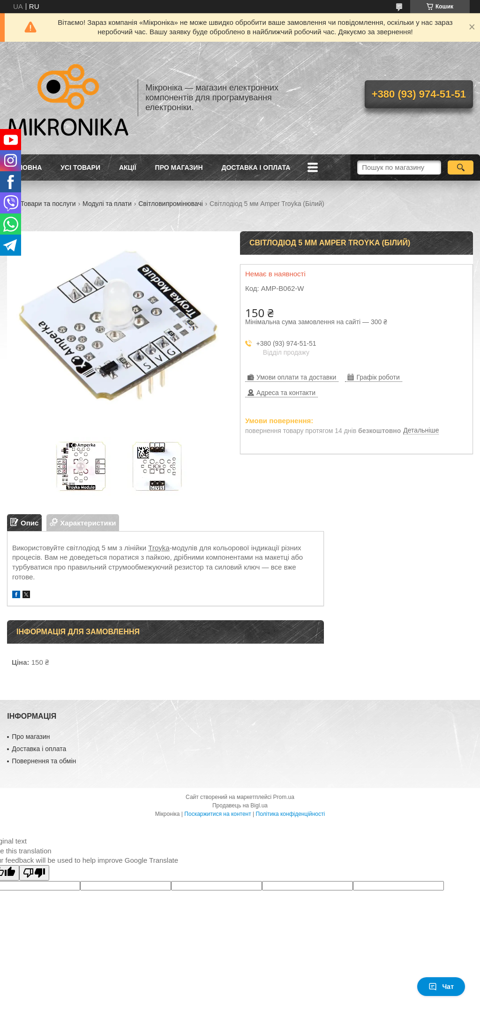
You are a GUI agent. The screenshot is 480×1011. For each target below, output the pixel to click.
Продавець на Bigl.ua (240, 805)
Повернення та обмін (44, 761)
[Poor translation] (34, 873)
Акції (127, 167)
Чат (441, 986)
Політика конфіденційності (290, 814)
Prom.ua (283, 797)
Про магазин (179, 167)
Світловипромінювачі (170, 203)
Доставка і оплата (256, 167)
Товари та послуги (47, 203)
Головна (25, 167)
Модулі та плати (107, 203)
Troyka (158, 548)
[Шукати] (460, 167)
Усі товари (80, 167)
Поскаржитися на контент (217, 814)
